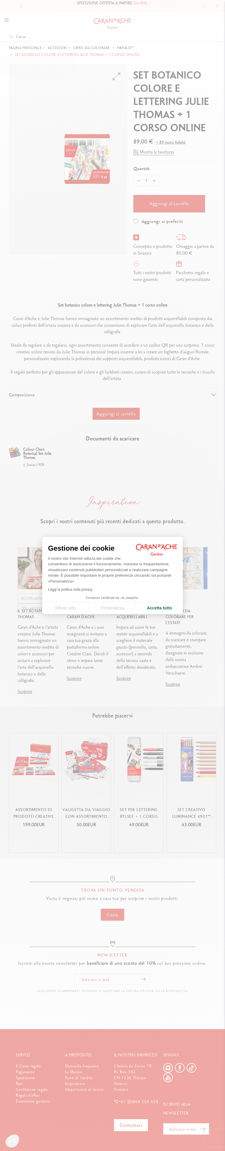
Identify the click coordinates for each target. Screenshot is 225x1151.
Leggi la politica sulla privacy (70, 589)
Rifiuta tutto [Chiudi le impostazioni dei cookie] (65, 608)
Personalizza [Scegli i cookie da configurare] (112, 608)
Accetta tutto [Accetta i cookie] (159, 608)
